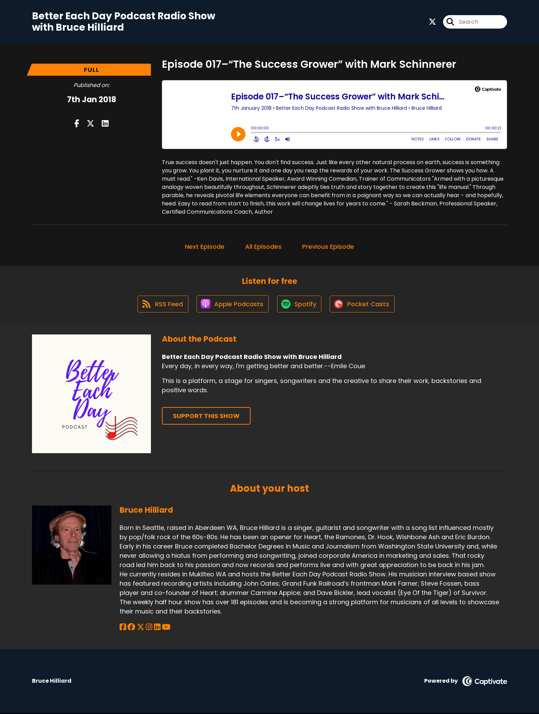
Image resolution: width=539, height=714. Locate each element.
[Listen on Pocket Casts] (363, 304)
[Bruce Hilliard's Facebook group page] (131, 628)
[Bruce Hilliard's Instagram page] (148, 628)
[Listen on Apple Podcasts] (232, 304)
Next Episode (204, 246)
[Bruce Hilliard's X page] (140, 628)
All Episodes (263, 246)
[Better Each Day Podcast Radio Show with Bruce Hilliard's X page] (432, 22)
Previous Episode (328, 246)
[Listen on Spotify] (299, 304)
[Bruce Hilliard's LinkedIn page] (156, 628)
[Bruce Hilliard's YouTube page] (165, 628)
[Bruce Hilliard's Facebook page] (123, 628)
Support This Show (206, 417)
